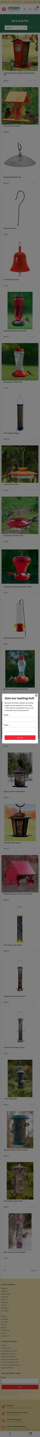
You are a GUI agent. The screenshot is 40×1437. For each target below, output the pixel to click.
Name (6, 725)
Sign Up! (20, 737)
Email (6, 715)
